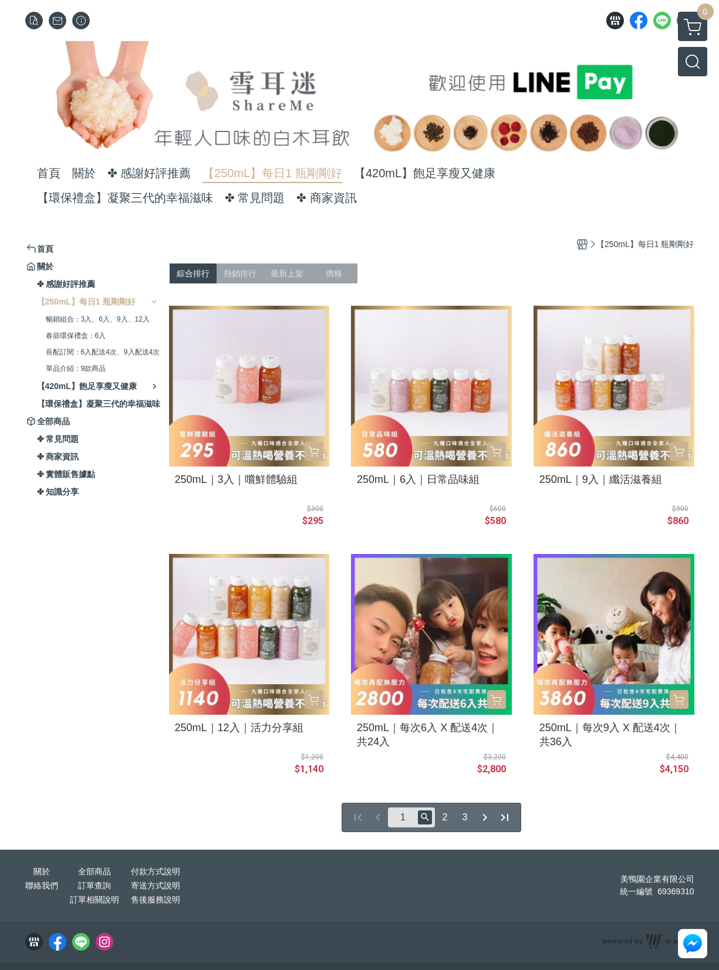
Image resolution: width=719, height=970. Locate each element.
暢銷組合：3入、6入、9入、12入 (98, 319)
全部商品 (94, 871)
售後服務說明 (155, 899)
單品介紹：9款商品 (76, 368)
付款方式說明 (155, 871)
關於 (41, 871)
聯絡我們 (41, 885)
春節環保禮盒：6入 (76, 336)
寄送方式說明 (155, 885)
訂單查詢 (94, 885)
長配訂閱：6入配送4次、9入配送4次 (103, 352)
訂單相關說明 (94, 899)
